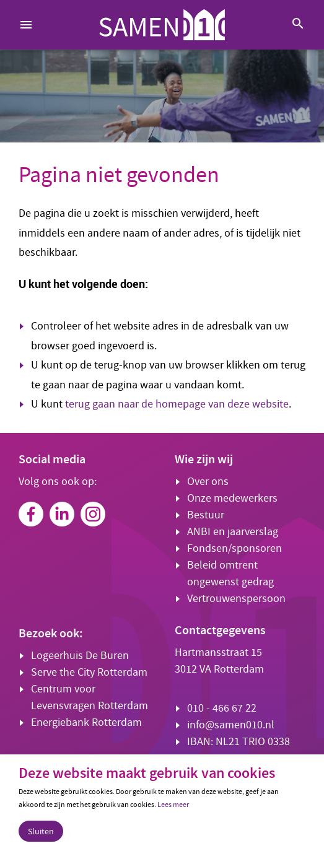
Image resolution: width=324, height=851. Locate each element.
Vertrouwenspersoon (236, 598)
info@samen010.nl (230, 725)
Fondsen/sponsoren (234, 548)
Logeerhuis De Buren (80, 655)
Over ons (208, 481)
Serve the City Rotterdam (89, 672)
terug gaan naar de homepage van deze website (177, 404)
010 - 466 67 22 (221, 708)
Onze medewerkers (232, 498)
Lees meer (173, 805)
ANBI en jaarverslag (232, 532)
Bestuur (205, 515)
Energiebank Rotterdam (86, 722)
